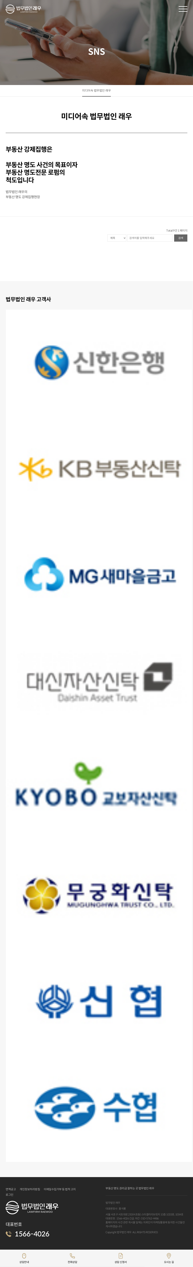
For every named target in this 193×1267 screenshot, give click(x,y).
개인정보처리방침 (30, 1189)
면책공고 (11, 1189)
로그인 (9, 1195)
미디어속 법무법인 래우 (96, 91)
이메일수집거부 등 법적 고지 (60, 1189)
